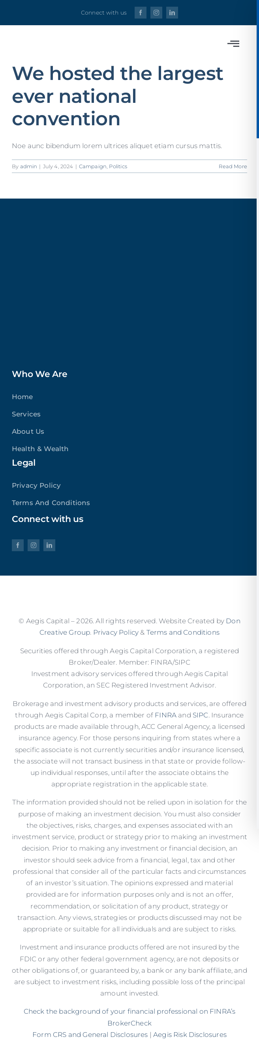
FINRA (165, 715)
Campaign (93, 166)
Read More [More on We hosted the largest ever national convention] (233, 166)
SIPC (200, 715)
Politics (118, 166)
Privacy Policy (116, 632)
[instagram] (156, 13)
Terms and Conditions (183, 632)
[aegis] (59, 38)
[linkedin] (172, 13)
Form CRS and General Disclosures (90, 1035)
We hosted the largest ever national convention (117, 96)
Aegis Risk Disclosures (190, 1035)
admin (29, 166)
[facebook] (140, 13)
